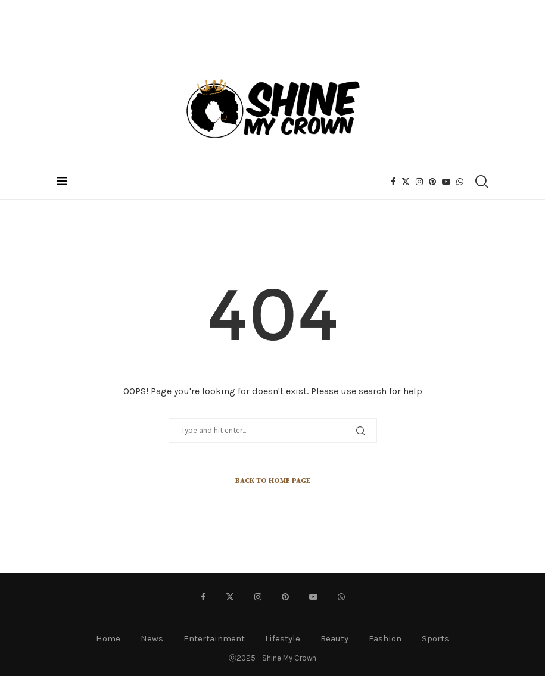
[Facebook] (393, 181)
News (152, 638)
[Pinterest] (432, 181)
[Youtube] (446, 181)
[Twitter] (405, 181)
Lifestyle (282, 638)
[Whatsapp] (459, 181)
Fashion (385, 638)
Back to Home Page (272, 480)
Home (108, 638)
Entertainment (214, 638)
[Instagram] (419, 181)
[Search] (481, 181)
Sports (435, 638)
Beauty (334, 638)
